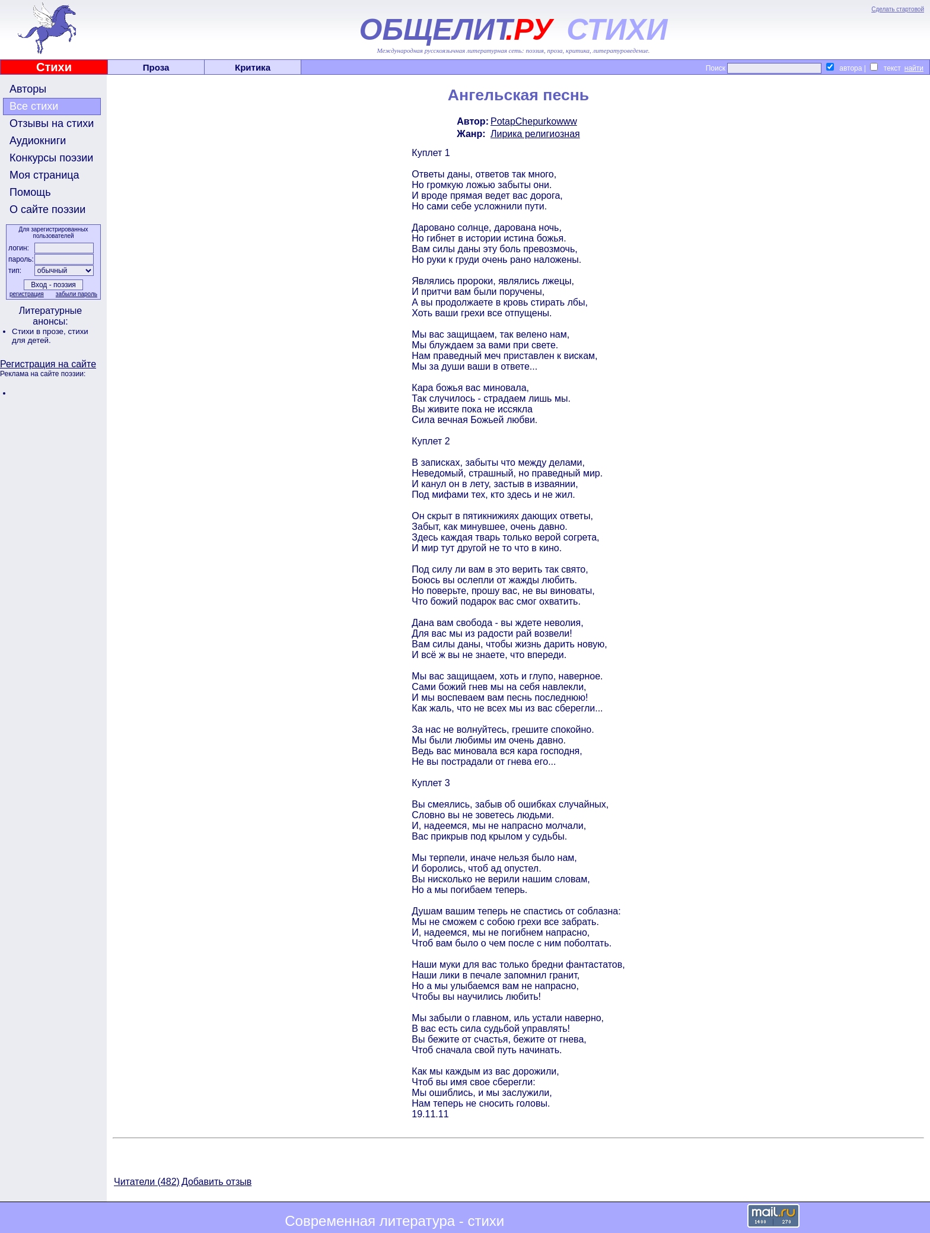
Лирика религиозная (535, 134)
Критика (252, 67)
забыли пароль (76, 294)
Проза (156, 67)
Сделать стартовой (897, 9)
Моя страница (44, 175)
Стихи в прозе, (40, 331)
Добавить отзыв (216, 1182)
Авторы (27, 89)
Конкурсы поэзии (51, 158)
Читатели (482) (147, 1182)
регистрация (26, 294)
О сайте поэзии (47, 209)
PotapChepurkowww (534, 121)
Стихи (54, 67)
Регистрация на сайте (48, 364)
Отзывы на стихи (51, 123)
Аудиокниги (37, 141)
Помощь (30, 192)
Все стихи (33, 106)
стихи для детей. (50, 336)
